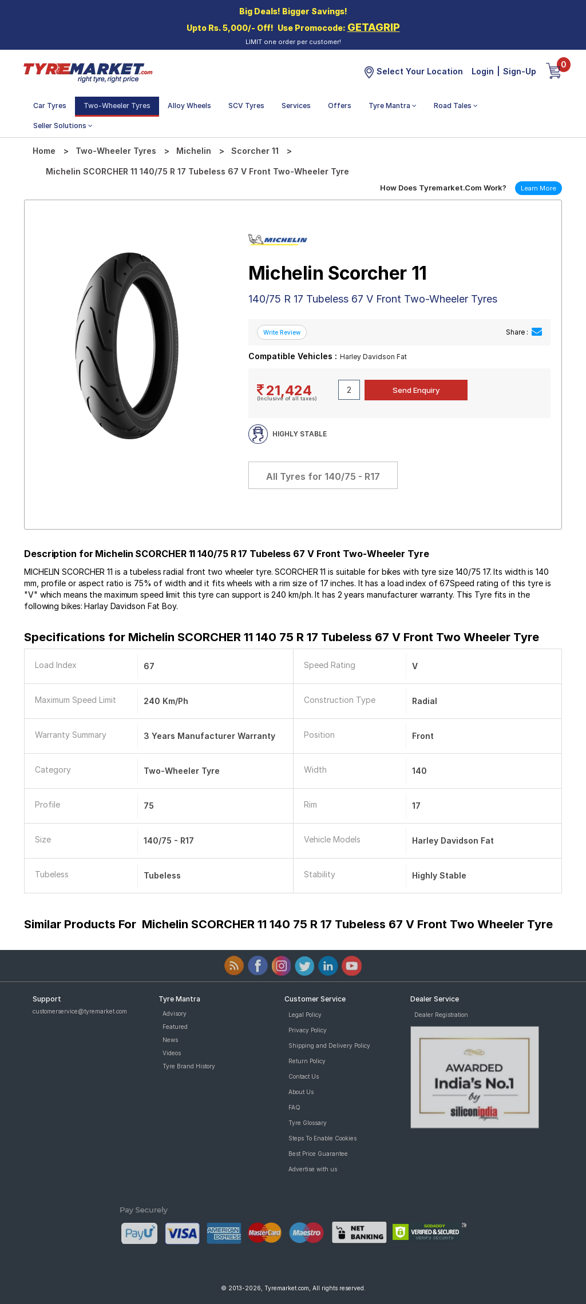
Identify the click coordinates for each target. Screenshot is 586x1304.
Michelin (193, 151)
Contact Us (303, 1076)
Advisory (175, 1013)
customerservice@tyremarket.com (80, 1011)
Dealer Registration (441, 1014)
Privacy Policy (307, 1030)
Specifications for (281, 637)
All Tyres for (323, 476)
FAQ (294, 1107)
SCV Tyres (246, 105)
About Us (301, 1091)
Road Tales (456, 105)
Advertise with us (312, 1169)
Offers (339, 105)
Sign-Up (519, 71)
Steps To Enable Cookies (322, 1138)
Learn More (538, 188)
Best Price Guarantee (318, 1153)
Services (296, 105)
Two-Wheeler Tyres (117, 105)
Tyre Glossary (307, 1122)
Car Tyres (49, 105)
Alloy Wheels (189, 105)
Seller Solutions (63, 125)
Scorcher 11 (255, 151)
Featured (175, 1026)
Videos (172, 1052)
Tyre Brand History (189, 1066)
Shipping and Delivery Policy (329, 1045)
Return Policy (307, 1060)
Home (44, 151)
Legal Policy (305, 1014)
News (170, 1039)
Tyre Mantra (393, 105)
